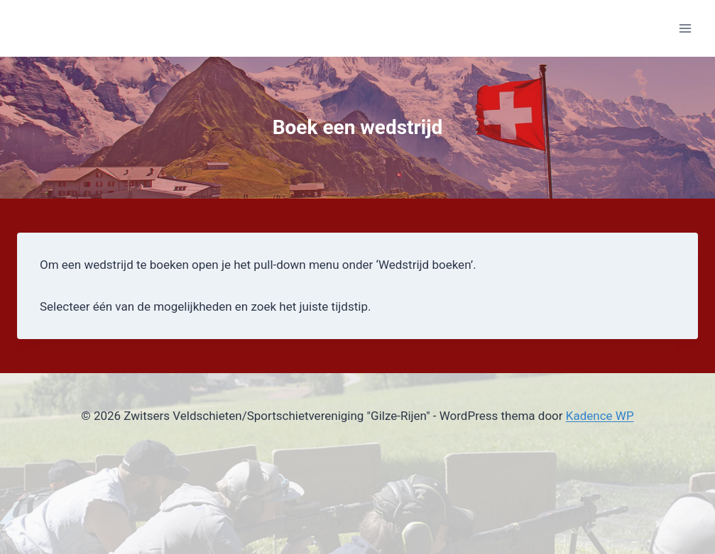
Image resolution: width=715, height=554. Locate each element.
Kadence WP (600, 416)
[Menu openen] (685, 28)
